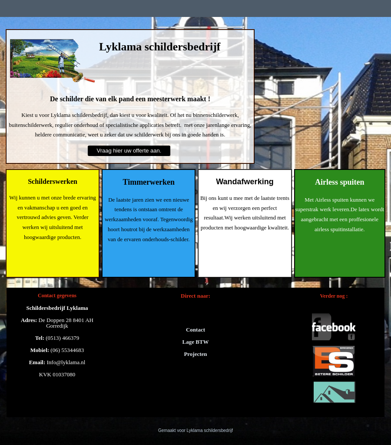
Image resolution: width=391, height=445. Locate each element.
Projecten (195, 354)
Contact (195, 329)
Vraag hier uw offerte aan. (129, 150)
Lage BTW (195, 342)
